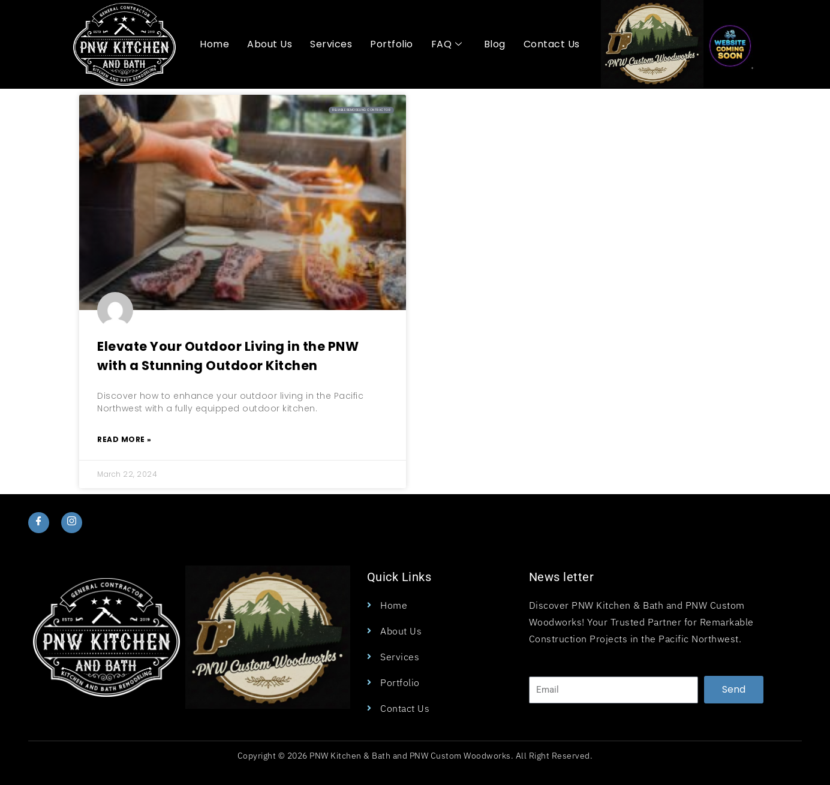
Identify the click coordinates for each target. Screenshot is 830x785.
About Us (269, 44)
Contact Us (552, 44)
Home (214, 44)
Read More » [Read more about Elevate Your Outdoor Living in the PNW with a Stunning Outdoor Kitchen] (124, 439)
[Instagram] (72, 522)
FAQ (446, 44)
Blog (495, 44)
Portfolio (391, 44)
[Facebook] (38, 522)
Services (331, 44)
